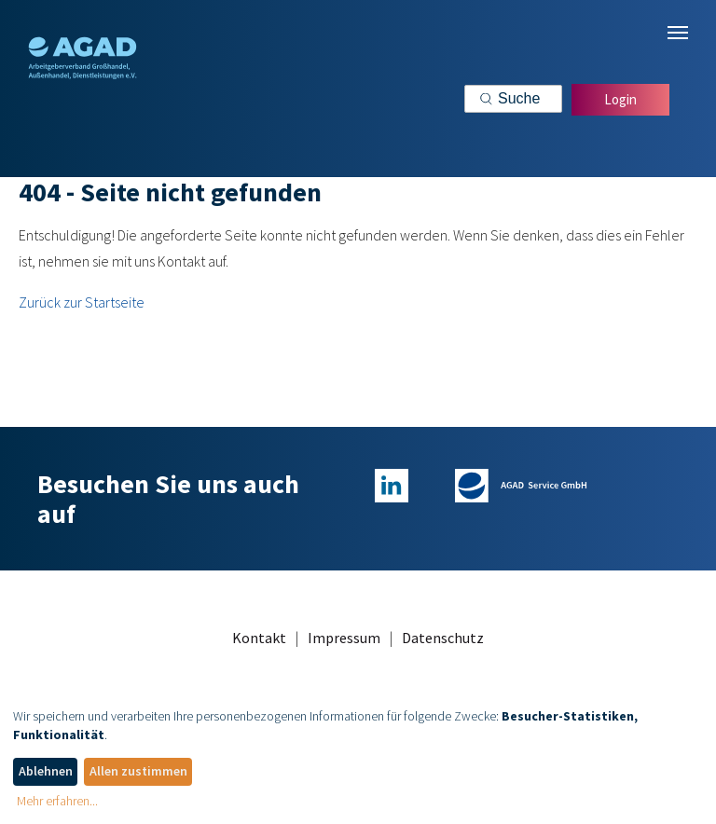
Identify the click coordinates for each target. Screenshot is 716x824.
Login (620, 99)
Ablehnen (46, 770)
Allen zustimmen (138, 770)
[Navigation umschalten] (678, 32)
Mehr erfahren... (57, 800)
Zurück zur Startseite (82, 302)
